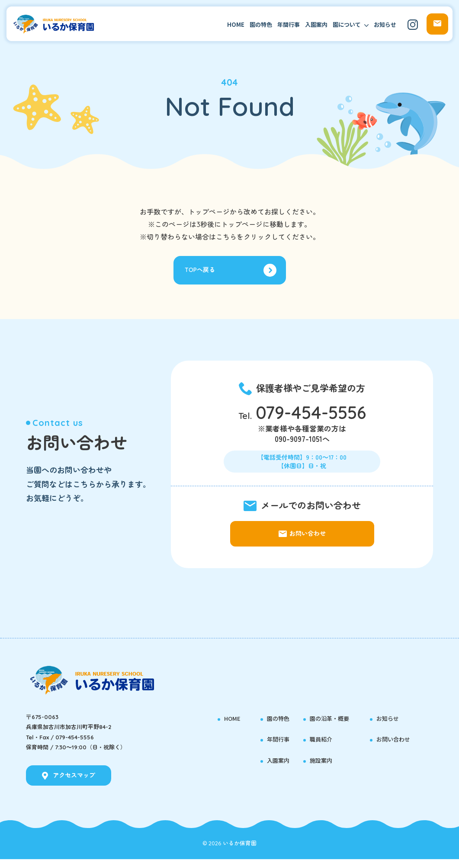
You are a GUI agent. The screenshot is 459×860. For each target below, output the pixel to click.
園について (347, 24)
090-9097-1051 (298, 441)
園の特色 (261, 24)
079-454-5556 (311, 414)
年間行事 (288, 24)
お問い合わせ (394, 740)
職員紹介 (322, 740)
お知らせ (385, 24)
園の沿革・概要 (331, 719)
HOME (235, 24)
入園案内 (316, 24)
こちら (226, 237)
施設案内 (322, 761)
